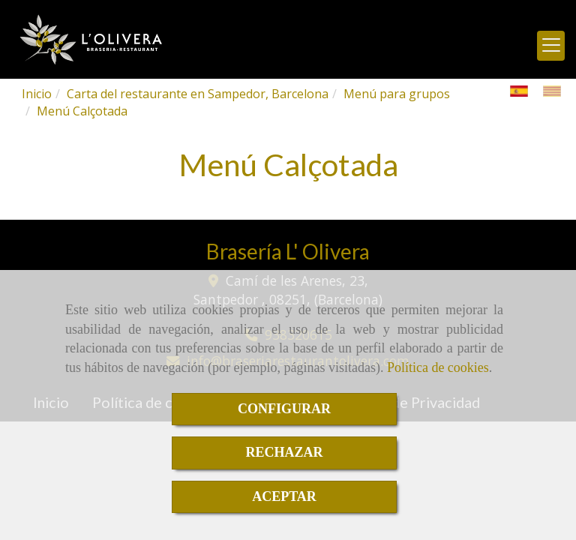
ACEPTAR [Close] (284, 496)
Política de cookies (438, 367)
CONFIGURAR (284, 408)
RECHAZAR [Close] (283, 452)
